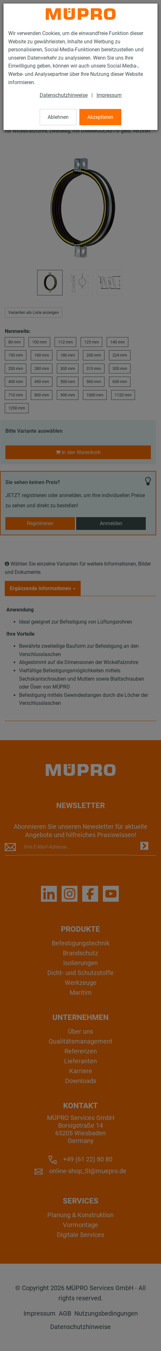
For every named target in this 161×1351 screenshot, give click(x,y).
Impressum (109, 95)
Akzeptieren (100, 117)
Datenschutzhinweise (64, 95)
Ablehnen (58, 117)
